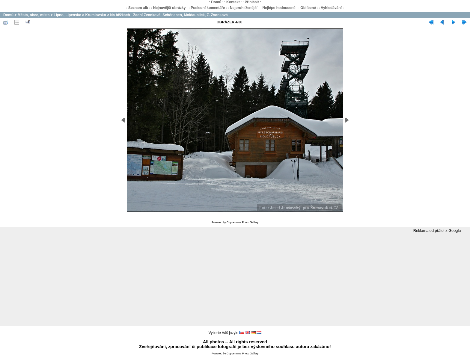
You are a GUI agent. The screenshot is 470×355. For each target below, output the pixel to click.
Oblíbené (308, 8)
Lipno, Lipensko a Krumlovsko (80, 15)
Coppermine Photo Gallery (242, 222)
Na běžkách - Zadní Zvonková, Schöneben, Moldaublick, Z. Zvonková (169, 15)
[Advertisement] (235, 280)
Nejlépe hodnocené (279, 8)
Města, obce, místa (34, 15)
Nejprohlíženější (243, 8)
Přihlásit (252, 2)
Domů (216, 2)
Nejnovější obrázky (169, 8)
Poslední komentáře (208, 8)
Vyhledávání (331, 8)
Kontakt (233, 2)
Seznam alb (138, 8)
